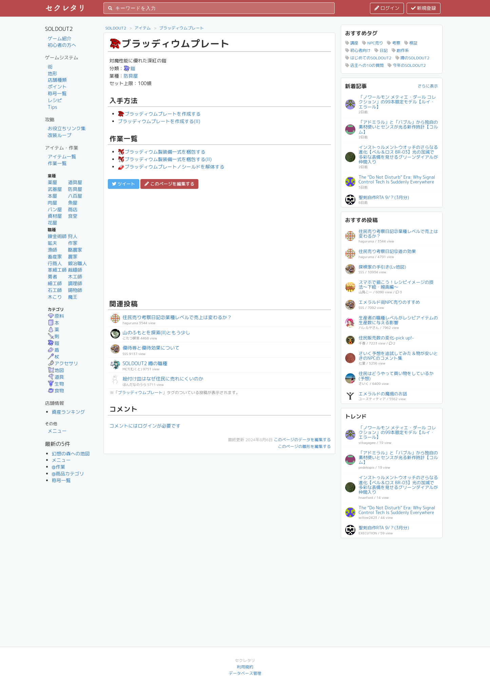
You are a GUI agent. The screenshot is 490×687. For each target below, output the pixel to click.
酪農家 (75, 250)
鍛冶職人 (77, 263)
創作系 (400, 50)
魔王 (72, 297)
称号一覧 (57, 93)
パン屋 (55, 209)
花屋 (52, 222)
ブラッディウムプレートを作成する (159, 114)
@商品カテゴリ (68, 473)
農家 (72, 256)
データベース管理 (245, 673)
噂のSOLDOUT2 (412, 58)
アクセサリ (63, 363)
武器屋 (55, 189)
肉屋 (52, 202)
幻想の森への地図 (71, 453)
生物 (56, 383)
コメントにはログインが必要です (145, 426)
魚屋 (72, 202)
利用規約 (245, 667)
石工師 (55, 290)
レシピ (55, 100)
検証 (410, 43)
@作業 (58, 467)
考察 (393, 43)
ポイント (57, 86)
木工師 (75, 276)
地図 (56, 370)
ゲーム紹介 (60, 38)
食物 (56, 390)
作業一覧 (57, 163)
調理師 (75, 283)
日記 (381, 50)
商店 (72, 209)
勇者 (52, 276)
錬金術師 (57, 236)
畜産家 (55, 256)
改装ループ (60, 135)
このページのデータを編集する (302, 440)
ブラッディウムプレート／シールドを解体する (171, 166)
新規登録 (423, 8)
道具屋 (75, 182)
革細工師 (57, 270)
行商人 (55, 263)
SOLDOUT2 (115, 28)
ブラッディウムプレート (181, 28)
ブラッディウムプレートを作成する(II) (159, 121)
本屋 (52, 196)
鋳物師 (75, 290)
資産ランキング (68, 412)
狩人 (72, 236)
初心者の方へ (62, 45)
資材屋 (55, 216)
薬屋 (52, 182)
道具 (56, 377)
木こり (55, 297)
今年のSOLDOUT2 (407, 65)
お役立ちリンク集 (67, 128)
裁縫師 (75, 270)
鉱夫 (52, 243)
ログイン (386, 8)
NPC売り (372, 43)
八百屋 (75, 196)
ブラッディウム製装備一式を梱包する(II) (165, 159)
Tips (52, 107)
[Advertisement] (219, 243)
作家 (72, 243)
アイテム (143, 28)
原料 (56, 316)
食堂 (72, 216)
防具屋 (75, 189)
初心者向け (358, 50)
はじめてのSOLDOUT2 (368, 58)
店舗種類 (57, 80)
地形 (52, 73)
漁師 (52, 250)
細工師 (55, 283)
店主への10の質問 (364, 65)
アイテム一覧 (62, 156)
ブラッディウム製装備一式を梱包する (161, 152)
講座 (351, 43)
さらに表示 (427, 86)
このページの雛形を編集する (304, 446)
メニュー (57, 431)
